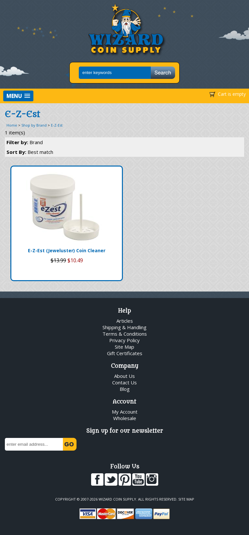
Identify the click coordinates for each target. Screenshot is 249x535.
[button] (18, 96)
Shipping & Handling (124, 327)
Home (11, 125)
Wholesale (124, 418)
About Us (124, 376)
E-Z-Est (57, 125)
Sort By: (29, 152)
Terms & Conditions (124, 333)
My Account (124, 411)
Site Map (124, 346)
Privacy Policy (124, 340)
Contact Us (124, 382)
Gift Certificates (124, 353)
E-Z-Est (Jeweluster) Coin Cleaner (66, 250)
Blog (125, 389)
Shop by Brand (34, 125)
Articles (124, 320)
